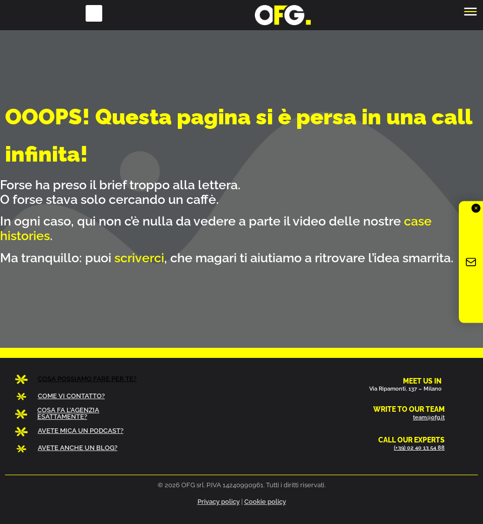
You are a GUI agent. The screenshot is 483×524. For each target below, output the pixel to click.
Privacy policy (218, 501)
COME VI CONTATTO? (71, 396)
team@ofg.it (429, 417)
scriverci (139, 257)
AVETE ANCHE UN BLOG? (77, 448)
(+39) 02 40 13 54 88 (419, 447)
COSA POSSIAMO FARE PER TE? (87, 379)
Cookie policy (265, 501)
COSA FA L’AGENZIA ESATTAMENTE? (68, 413)
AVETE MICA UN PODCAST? (80, 430)
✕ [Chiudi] (476, 207)
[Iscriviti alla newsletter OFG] (471, 262)
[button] (94, 13)
